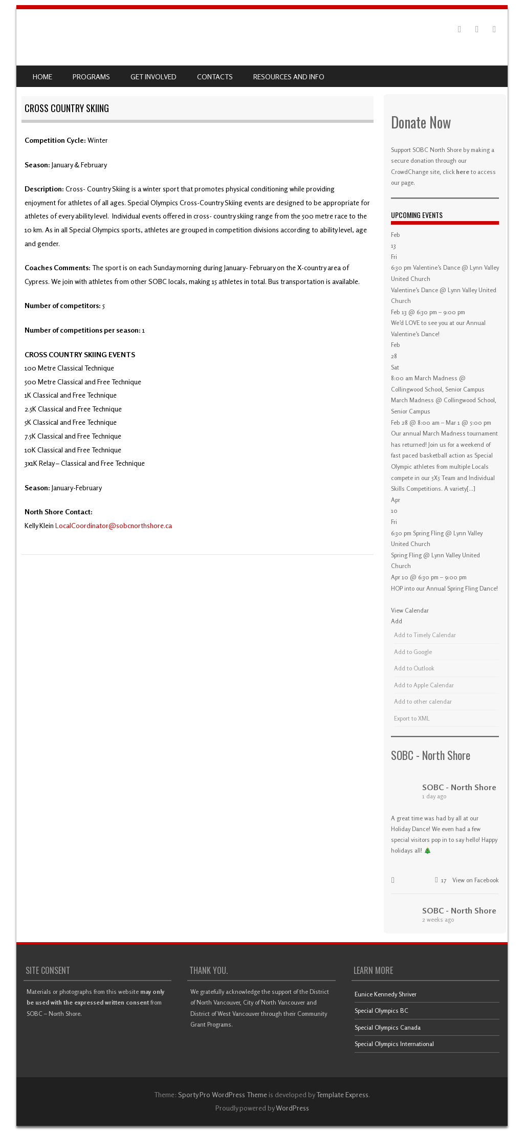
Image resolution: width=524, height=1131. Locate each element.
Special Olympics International (394, 1044)
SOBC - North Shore (430, 755)
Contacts (215, 76)
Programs (91, 76)
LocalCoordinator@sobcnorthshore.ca (113, 525)
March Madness (412, 400)
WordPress (292, 1107)
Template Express (342, 1094)
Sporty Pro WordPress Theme (222, 1094)
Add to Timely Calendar (425, 635)
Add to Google (413, 652)
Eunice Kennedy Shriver (386, 994)
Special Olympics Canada (388, 1027)
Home (42, 76)
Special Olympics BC (381, 1010)
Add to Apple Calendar (424, 685)
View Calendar (410, 610)
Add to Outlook (414, 668)
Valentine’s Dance (414, 290)
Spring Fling (406, 555)
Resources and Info (288, 76)
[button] (396, 621)
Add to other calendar (423, 701)
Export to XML (412, 718)
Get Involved (153, 76)
